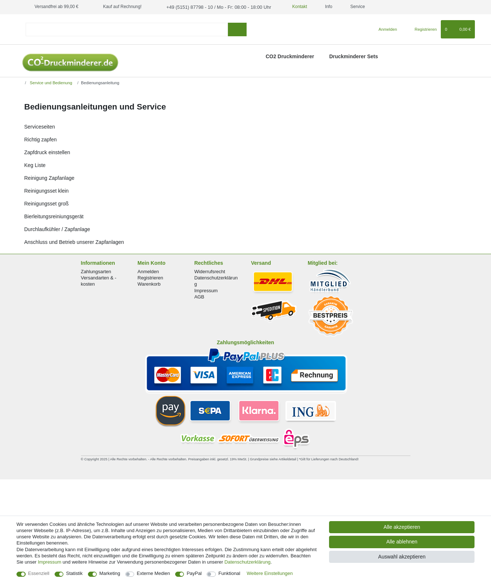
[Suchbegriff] (127, 29)
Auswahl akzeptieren (401, 557)
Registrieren (150, 277)
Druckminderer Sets (353, 56)
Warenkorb (148, 283)
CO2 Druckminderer (290, 56)
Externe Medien (153, 573)
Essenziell (38, 573)
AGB (199, 296)
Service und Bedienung (50, 82)
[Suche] (237, 29)
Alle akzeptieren (402, 527)
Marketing (109, 573)
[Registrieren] (421, 29)
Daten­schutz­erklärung (247, 562)
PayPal (194, 573)
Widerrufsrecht (209, 271)
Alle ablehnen (401, 542)
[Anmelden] (385, 29)
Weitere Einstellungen (270, 573)
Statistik (74, 573)
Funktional (229, 573)
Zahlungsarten (96, 271)
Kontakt (291, 6)
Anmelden (148, 271)
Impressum (206, 290)
